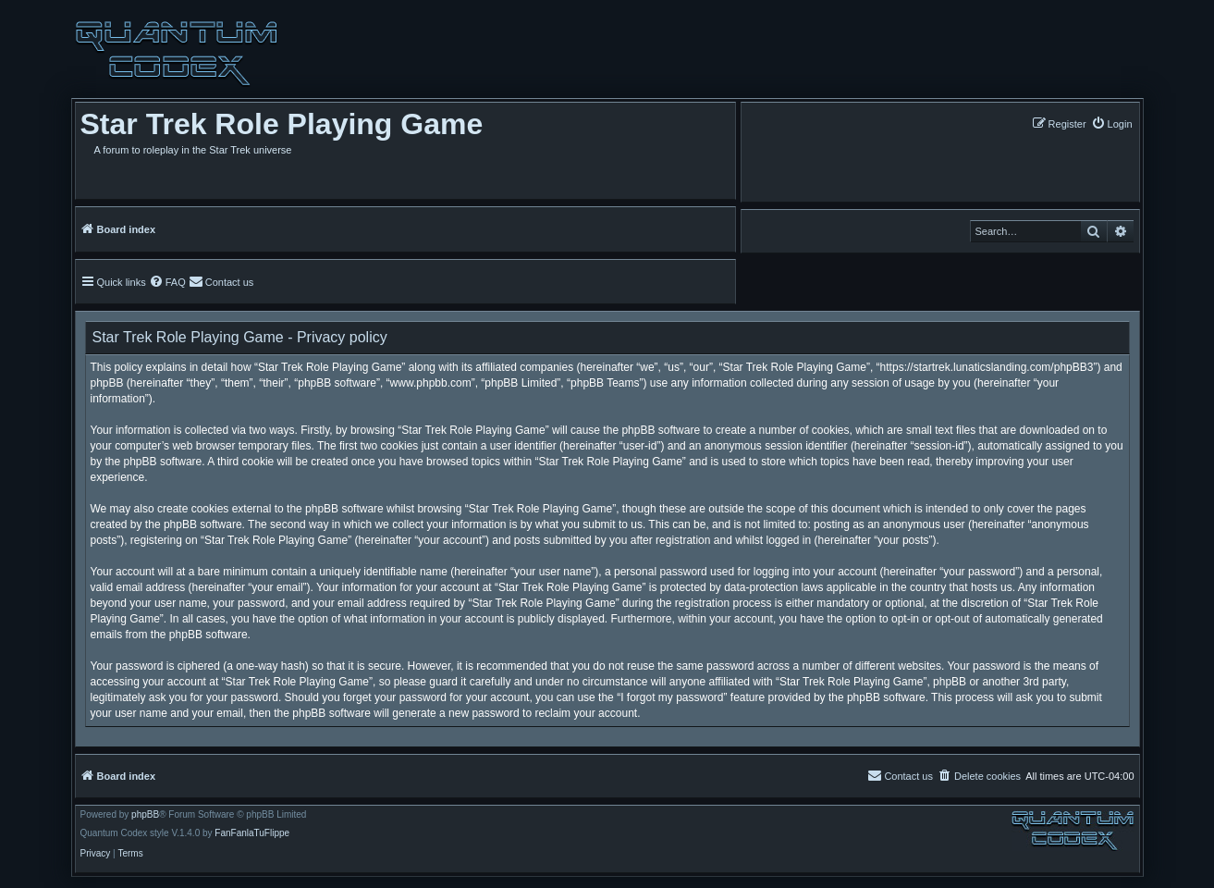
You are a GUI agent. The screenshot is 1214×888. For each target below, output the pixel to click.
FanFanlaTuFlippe (252, 833)
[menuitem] (1112, 123)
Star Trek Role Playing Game (282, 124)
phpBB (145, 815)
